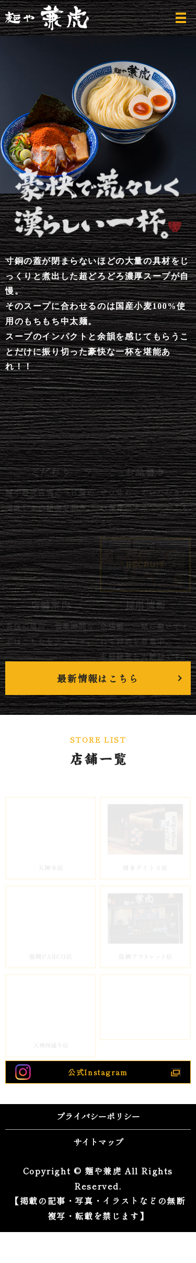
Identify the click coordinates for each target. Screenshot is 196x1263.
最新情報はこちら (98, 678)
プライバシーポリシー (98, 1116)
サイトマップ (98, 1142)
